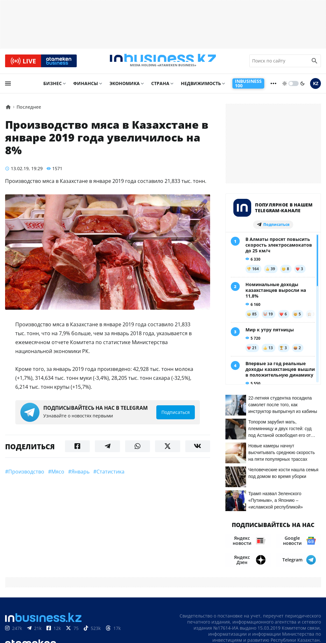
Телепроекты (272, 617)
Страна (160, 88)
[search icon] (314, 63)
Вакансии (307, 617)
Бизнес (52, 88)
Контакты (238, 617)
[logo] (163, 63)
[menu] (8, 88)
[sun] (284, 88)
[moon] (302, 88)
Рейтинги (308, 627)
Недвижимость (201, 88)
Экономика (125, 88)
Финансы (85, 88)
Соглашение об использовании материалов (261, 605)
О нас (213, 617)
